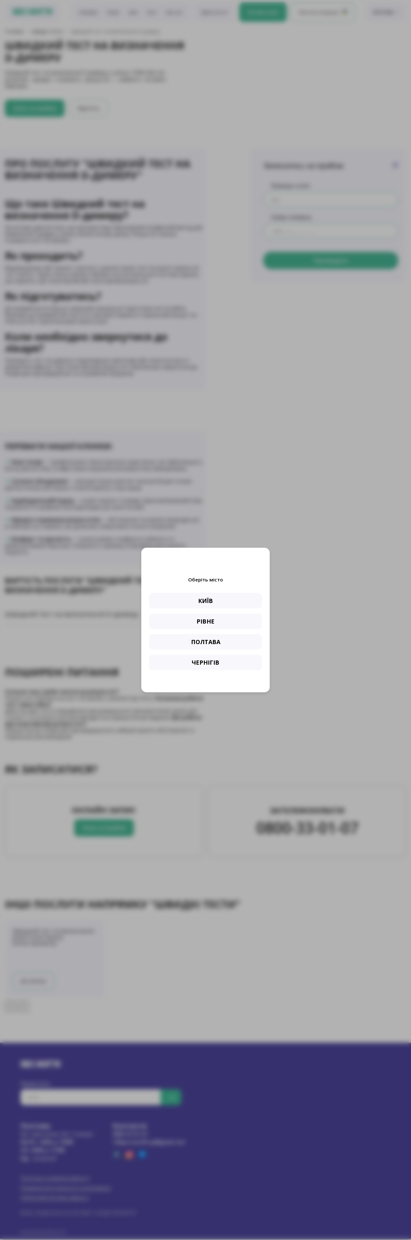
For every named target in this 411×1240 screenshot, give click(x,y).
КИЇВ (205, 601)
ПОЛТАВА (205, 642)
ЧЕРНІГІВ (205, 662)
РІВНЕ (205, 621)
